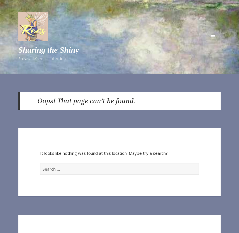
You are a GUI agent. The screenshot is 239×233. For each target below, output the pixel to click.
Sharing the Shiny (48, 49)
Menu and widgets (213, 37)
